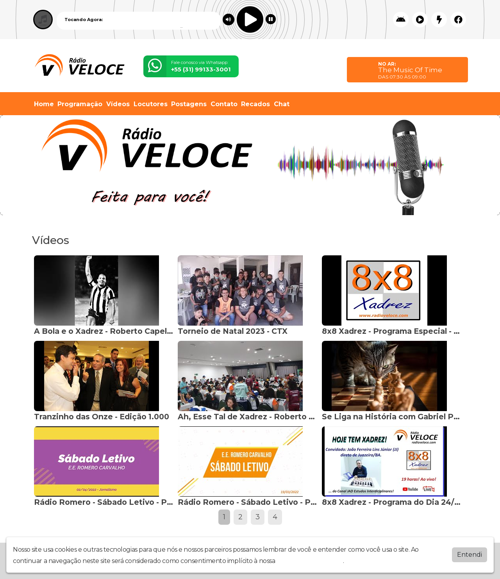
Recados (255, 104)
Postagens (189, 104)
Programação (79, 104)
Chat (281, 104)
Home (44, 104)
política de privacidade (310, 560)
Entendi (469, 554)
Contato (224, 104)
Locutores (151, 104)
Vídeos (118, 104)
